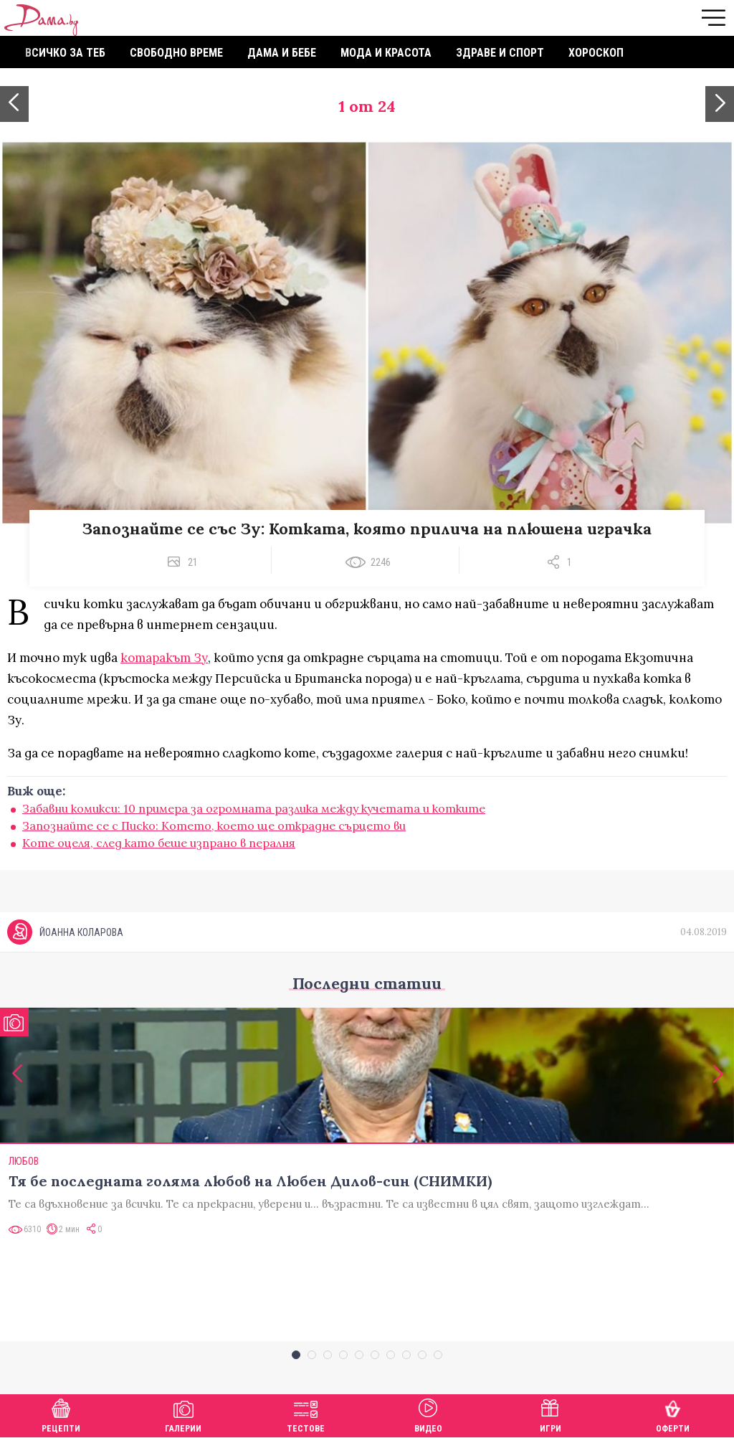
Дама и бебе (281, 53)
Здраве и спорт (500, 53)
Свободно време (176, 53)
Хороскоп (596, 53)
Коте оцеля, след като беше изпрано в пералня (158, 843)
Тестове (306, 1414)
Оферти (673, 1414)
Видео (428, 1414)
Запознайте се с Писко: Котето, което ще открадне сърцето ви (214, 825)
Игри (550, 1414)
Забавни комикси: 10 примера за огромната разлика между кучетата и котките (253, 808)
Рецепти (61, 1414)
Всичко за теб (65, 53)
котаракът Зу (164, 658)
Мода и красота (386, 53)
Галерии (183, 1414)
